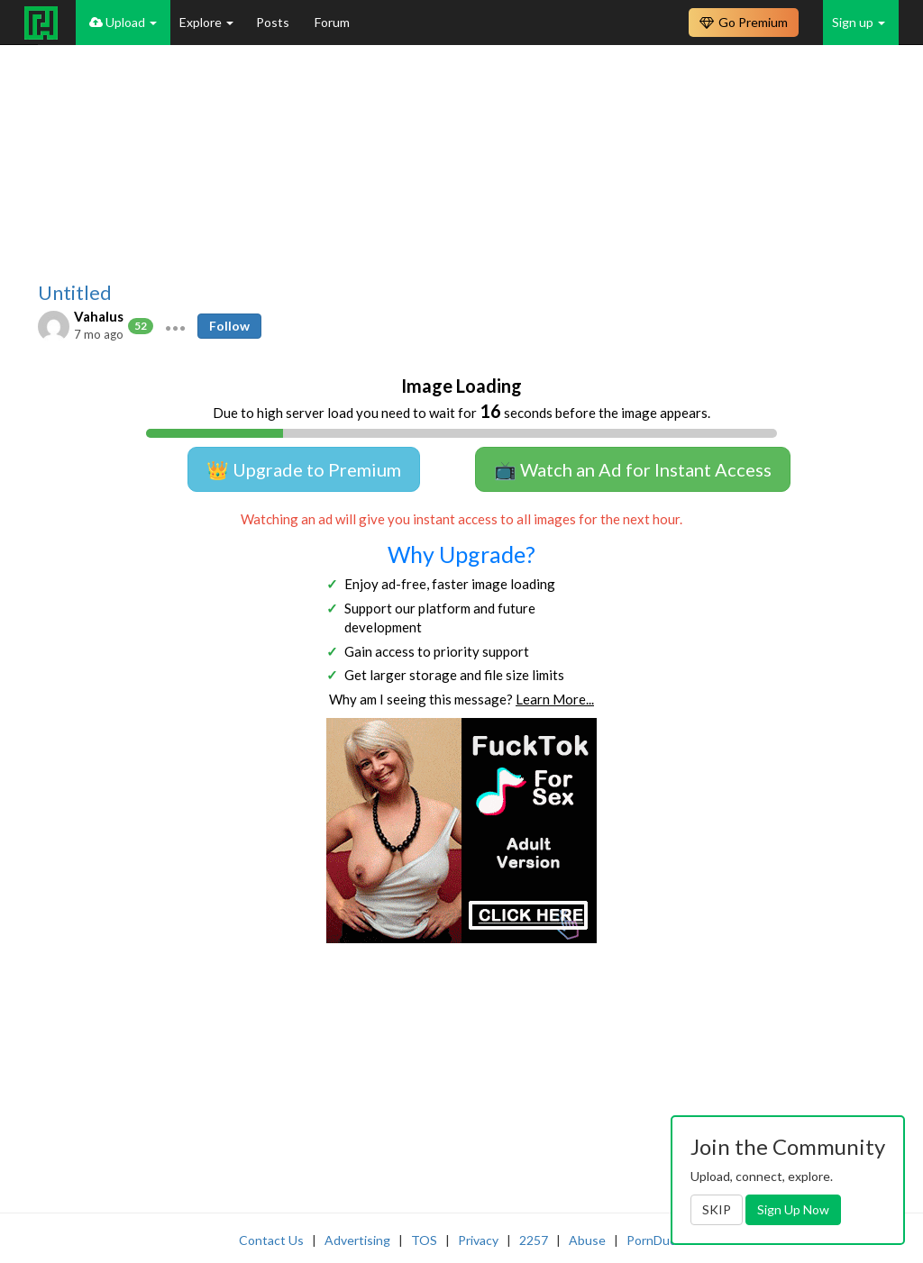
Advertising (357, 1240)
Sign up (858, 22)
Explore (206, 22)
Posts (274, 22)
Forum (332, 22)
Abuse (587, 1240)
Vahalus (98, 316)
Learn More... (555, 699)
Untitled (75, 293)
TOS (424, 1240)
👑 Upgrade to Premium (303, 469)
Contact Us (271, 1240)
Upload (123, 22)
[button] (175, 326)
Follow (229, 325)
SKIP (716, 1209)
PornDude (655, 1240)
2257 (533, 1240)
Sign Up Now (793, 1209)
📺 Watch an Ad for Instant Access (633, 469)
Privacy (478, 1240)
